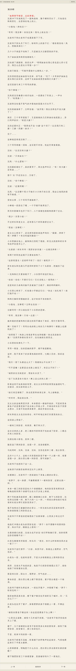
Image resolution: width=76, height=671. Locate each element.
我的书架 (73, 1)
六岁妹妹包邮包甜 (6, 1)
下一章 (63, 666)
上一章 (13, 666)
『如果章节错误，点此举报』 (22, 16)
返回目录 (38, 666)
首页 (1, 1)
